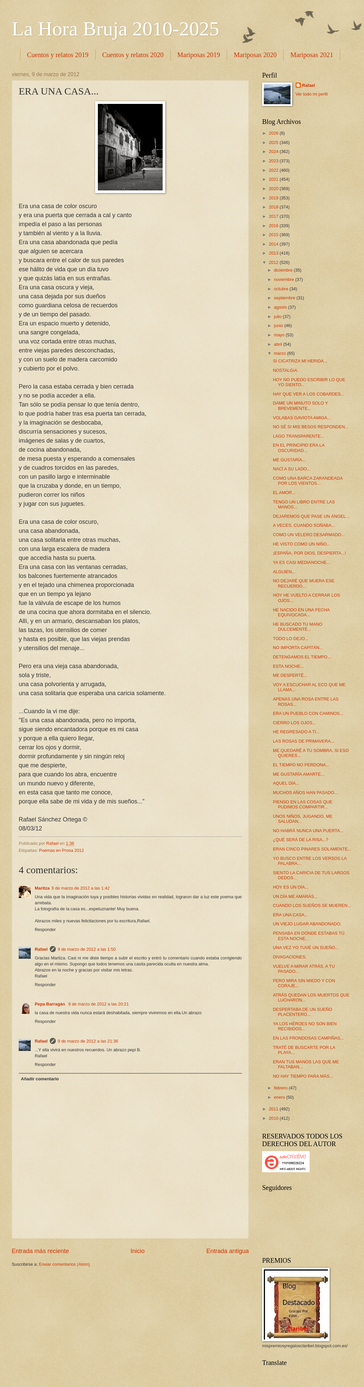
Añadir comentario (40, 1078)
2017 (274, 216)
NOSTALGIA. (285, 370)
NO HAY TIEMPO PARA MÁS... (303, 1076)
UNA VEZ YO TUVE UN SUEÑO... (306, 947)
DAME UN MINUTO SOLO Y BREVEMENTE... (300, 406)
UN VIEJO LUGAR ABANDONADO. (307, 923)
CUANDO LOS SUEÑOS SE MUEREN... (312, 905)
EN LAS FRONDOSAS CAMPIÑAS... (308, 1038)
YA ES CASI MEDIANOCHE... (301, 562)
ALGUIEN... (284, 571)
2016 (274, 225)
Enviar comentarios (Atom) (64, 1264)
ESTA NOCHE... (288, 666)
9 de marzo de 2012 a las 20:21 (98, 1004)
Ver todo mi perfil (312, 94)
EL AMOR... (284, 492)
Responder (45, 929)
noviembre (284, 279)
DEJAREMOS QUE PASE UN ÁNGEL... (311, 516)
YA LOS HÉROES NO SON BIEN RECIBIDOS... (305, 1026)
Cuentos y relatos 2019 (57, 54)
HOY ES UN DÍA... (290, 887)
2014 (274, 244)
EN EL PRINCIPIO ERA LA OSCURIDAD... (298, 448)
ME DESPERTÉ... (290, 675)
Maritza (42, 888)
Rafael (41, 949)
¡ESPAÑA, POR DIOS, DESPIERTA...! (309, 553)
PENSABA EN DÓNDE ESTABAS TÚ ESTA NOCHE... (308, 936)
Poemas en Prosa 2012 (61, 850)
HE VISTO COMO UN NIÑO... (301, 544)
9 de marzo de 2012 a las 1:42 (80, 888)
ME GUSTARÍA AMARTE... (298, 774)
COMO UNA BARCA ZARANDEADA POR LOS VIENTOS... (307, 481)
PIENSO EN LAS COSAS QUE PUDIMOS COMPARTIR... (302, 804)
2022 (274, 170)
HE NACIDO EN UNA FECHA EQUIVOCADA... (301, 612)
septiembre (285, 297)
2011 (274, 1108)
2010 (274, 1118)
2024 (274, 151)
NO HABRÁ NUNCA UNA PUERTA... (308, 830)
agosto (281, 307)
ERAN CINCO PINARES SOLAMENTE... (312, 849)
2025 (274, 142)
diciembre (284, 270)
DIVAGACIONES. (290, 956)
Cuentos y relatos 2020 (133, 54)
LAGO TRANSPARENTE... (298, 436)
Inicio (138, 1251)
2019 (274, 197)
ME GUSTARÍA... (289, 459)
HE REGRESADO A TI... (296, 731)
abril (278, 344)
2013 (274, 253)
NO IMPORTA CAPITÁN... (298, 647)
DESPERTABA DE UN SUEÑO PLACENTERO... (302, 1012)
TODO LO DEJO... (290, 638)
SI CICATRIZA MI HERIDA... (300, 360)
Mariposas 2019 (198, 54)
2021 (274, 179)
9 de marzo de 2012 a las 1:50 (87, 949)
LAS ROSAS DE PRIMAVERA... (303, 741)
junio (279, 325)
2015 (274, 234)
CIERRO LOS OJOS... (294, 722)
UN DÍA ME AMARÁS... (295, 896)
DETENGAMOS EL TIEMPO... (302, 656)
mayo (280, 334)
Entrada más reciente (40, 1251)
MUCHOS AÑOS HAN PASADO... (305, 792)
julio (278, 316)
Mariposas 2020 (255, 54)
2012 (274, 262)
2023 (274, 160)
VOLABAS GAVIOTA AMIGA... (302, 417)
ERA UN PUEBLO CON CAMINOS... (308, 713)
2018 (274, 206)
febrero (281, 1087)
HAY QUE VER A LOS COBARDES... (308, 394)
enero (280, 1097)
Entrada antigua (227, 1251)
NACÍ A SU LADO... (291, 468)
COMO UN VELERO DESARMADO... (309, 534)
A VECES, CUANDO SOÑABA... (304, 525)
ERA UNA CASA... (290, 914)
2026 (274, 133)
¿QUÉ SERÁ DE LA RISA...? (300, 839)
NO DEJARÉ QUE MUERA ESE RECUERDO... (303, 583)
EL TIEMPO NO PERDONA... (301, 764)
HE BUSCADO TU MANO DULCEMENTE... (297, 627)
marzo (280, 353)
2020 (274, 188)
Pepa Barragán (50, 1004)
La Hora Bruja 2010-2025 (115, 29)
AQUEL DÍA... (286, 783)
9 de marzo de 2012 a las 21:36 (88, 1041)
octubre (282, 288)
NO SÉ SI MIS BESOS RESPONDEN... (310, 426)
